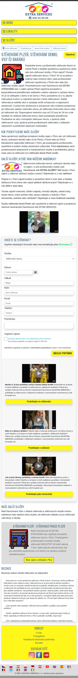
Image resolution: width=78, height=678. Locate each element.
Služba (7, 253)
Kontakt (39, 643)
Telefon (8, 308)
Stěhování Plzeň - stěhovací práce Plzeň (39, 526)
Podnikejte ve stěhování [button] (39, 401)
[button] (39, 22)
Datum (7, 267)
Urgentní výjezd (11, 334)
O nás (39, 632)
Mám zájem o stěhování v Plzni (39, 560)
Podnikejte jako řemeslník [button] (39, 494)
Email (7, 298)
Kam (6, 287)
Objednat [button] (70, 54)
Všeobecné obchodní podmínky (39, 639)
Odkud (7, 278)
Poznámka (9, 319)
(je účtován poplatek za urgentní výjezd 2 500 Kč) (27, 341)
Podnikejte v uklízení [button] (39, 448)
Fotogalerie (39, 636)
